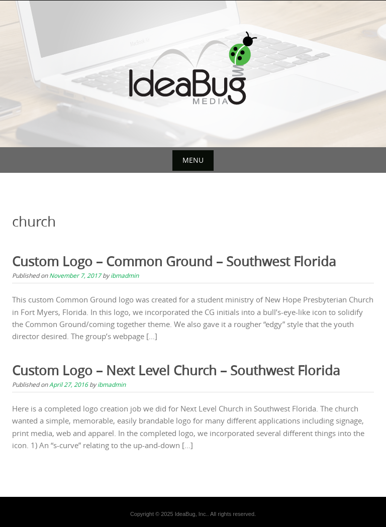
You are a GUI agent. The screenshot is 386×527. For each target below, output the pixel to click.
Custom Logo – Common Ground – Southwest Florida (174, 261)
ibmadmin (125, 275)
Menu (193, 160)
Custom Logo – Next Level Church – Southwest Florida (176, 370)
